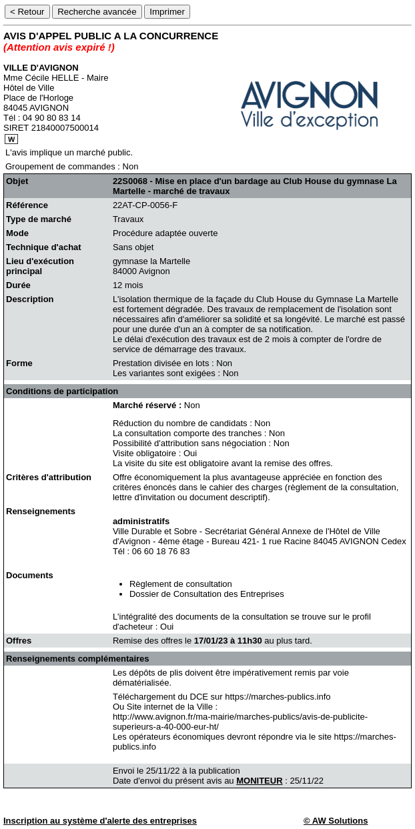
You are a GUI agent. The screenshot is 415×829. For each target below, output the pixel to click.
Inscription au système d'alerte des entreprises (100, 821)
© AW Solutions (336, 821)
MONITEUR (259, 781)
